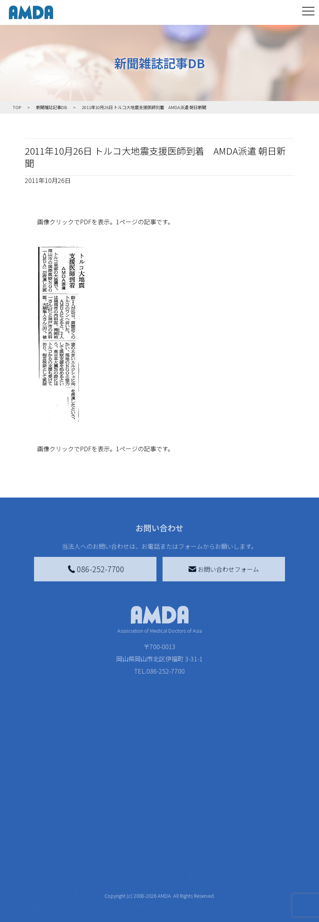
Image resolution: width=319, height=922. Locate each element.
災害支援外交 (210, 800)
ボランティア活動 (91, 864)
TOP (31, 785)
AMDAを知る (42, 800)
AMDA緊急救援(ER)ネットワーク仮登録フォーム (93, 907)
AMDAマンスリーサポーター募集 (156, 817)
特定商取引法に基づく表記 (269, 805)
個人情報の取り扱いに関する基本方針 (269, 849)
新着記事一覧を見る (91, 805)
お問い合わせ (266, 785)
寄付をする (140, 785)
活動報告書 (41, 841)
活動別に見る (85, 834)
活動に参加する (84, 849)
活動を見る (78, 785)
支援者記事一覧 (151, 907)
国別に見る (82, 821)
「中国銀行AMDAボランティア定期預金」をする (156, 886)
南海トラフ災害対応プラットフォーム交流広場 (216, 822)
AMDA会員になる (153, 800)
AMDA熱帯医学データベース (43, 901)
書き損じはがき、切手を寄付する (154, 838)
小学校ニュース (41, 863)
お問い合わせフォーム (224, 569)
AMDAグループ (43, 820)
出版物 (38, 879)
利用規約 (260, 824)
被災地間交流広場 (211, 785)
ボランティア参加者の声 (91, 881)
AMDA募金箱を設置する (156, 860)
